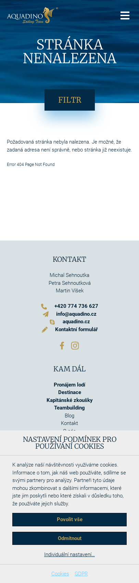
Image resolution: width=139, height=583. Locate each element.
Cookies (60, 574)
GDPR (81, 574)
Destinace (69, 392)
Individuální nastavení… (69, 554)
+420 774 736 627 (76, 306)
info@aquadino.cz (76, 314)
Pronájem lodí (69, 385)
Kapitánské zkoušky (70, 400)
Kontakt (69, 423)
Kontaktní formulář (76, 329)
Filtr (69, 100)
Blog (69, 416)
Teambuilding (69, 408)
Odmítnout (69, 538)
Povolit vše (70, 519)
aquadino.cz (76, 321)
